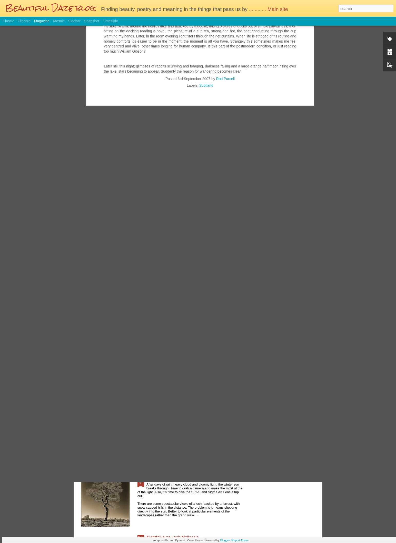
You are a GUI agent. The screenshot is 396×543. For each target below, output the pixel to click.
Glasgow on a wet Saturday (171, 421)
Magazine (42, 21)
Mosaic (58, 21)
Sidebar (74, 21)
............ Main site (269, 9)
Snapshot (91, 21)
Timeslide (110, 21)
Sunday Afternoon (162, 479)
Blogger (225, 540)
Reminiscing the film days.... (171, 362)
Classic (8, 21)
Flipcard (24, 21)
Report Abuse (240, 540)
